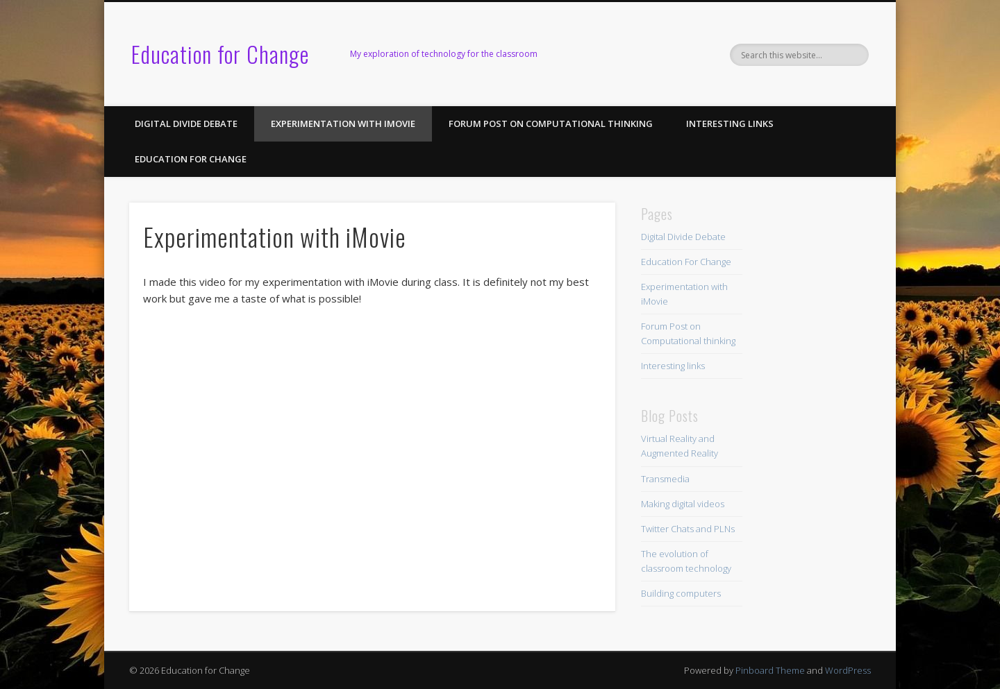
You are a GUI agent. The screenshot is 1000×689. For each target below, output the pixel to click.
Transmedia (665, 479)
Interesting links (730, 123)
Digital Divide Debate (186, 123)
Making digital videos (682, 503)
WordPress (848, 670)
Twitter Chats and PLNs (688, 528)
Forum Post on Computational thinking (551, 123)
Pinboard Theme (770, 670)
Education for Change (220, 53)
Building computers (681, 593)
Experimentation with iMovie (343, 123)
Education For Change (191, 159)
